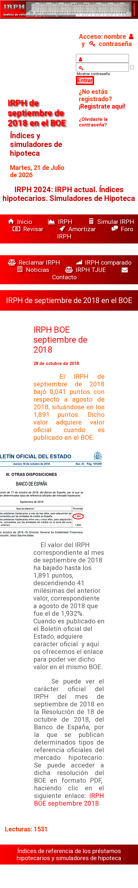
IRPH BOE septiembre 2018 (69, 799)
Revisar (29, 229)
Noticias (34, 269)
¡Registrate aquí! (102, 106)
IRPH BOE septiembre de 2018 (60, 340)
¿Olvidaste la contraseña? (93, 122)
